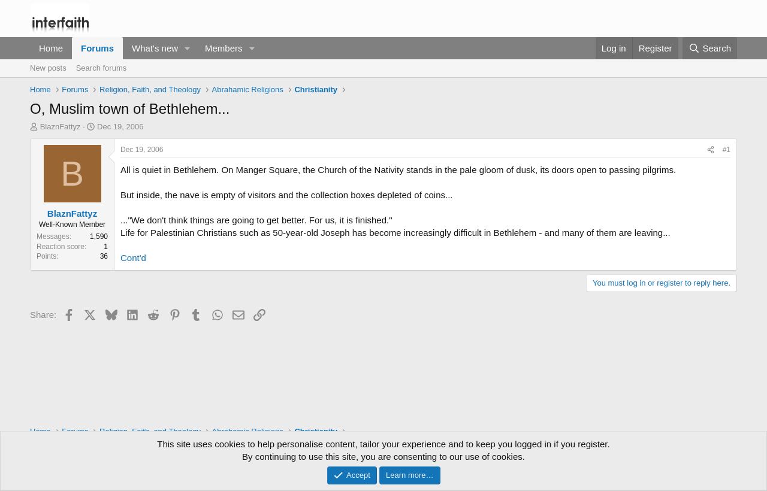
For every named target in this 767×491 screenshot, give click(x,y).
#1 (726, 150)
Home (51, 48)
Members (224, 48)
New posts (48, 67)
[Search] (710, 48)
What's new (155, 48)
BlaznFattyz (60, 126)
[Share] (710, 150)
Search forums (101, 67)
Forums (97, 48)
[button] (187, 48)
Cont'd (133, 258)
